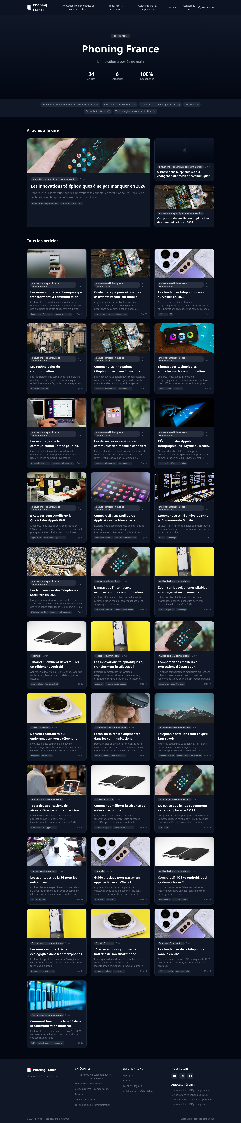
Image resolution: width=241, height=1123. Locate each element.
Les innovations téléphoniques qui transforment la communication (190, 1104)
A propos (128, 1075)
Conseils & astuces (189, 7)
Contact (127, 1080)
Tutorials (171, 7)
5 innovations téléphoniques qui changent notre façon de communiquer (189, 1095)
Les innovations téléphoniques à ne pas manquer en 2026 (190, 1090)
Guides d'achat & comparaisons (147, 7)
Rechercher (206, 7)
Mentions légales (132, 1086)
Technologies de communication (135, 111)
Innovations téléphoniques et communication (78, 7)
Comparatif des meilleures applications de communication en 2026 (192, 1099)
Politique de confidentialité (138, 1091)
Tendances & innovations (116, 7)
